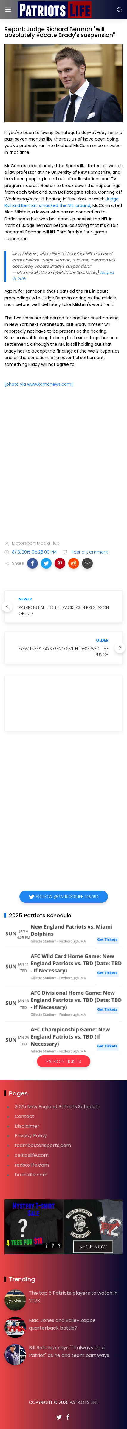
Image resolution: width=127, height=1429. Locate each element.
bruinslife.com (31, 1174)
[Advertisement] (63, 464)
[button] (32, 563)
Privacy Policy (31, 1135)
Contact (24, 1116)
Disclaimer (27, 1126)
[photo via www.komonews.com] (38, 384)
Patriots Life (83, 1402)
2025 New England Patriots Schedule (57, 1106)
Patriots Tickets (63, 1061)
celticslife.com (32, 1155)
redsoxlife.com (32, 1165)
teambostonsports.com (43, 1145)
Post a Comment (89, 552)
